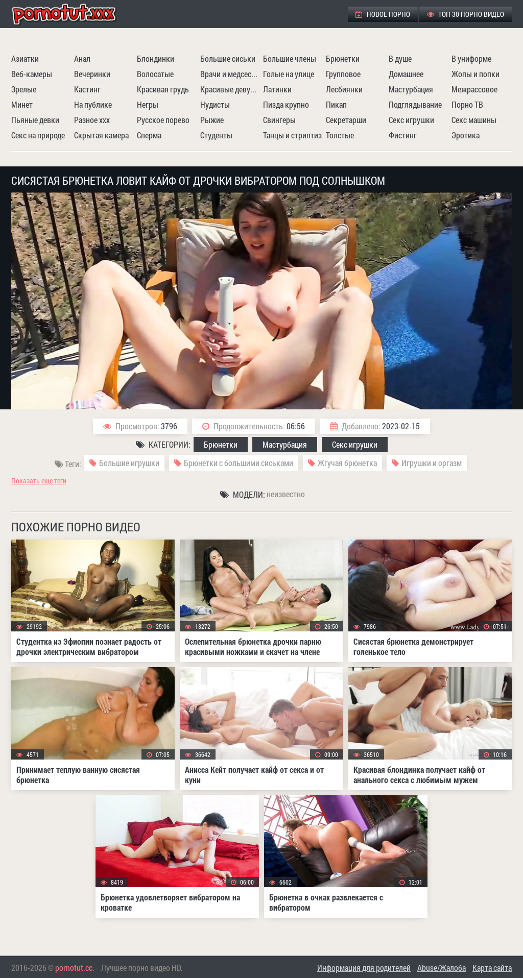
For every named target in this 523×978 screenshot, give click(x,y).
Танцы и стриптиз (292, 135)
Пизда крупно (286, 104)
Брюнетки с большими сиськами (238, 462)
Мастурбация (411, 89)
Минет (22, 104)
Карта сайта (492, 967)
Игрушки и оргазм (431, 462)
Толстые (340, 135)
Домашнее (406, 73)
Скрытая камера (101, 135)
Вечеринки (92, 73)
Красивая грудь (163, 89)
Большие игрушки (129, 462)
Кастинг (87, 89)
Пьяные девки (35, 119)
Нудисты (215, 104)
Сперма (149, 135)
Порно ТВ (467, 104)
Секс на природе (38, 135)
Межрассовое (474, 89)
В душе (400, 58)
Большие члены (289, 58)
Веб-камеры (31, 73)
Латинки (277, 89)
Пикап (336, 104)
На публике (93, 104)
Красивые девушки (230, 89)
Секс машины (473, 119)
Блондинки (155, 58)
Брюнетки (343, 58)
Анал (82, 58)
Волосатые (155, 73)
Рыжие (212, 119)
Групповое (343, 73)
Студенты (216, 135)
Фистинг (403, 135)
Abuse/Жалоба (441, 967)
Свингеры (279, 119)
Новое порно (382, 14)
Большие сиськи (227, 58)
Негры (147, 104)
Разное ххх (92, 119)
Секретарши (346, 119)
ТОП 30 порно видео (465, 14)
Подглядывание (415, 104)
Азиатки (25, 58)
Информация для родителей (364, 967)
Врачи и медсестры (230, 73)
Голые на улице (288, 73)
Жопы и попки (475, 73)
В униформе (471, 58)
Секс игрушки (411, 119)
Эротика (465, 135)
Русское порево (163, 119)
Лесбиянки (344, 89)
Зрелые (23, 89)
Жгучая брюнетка (347, 462)
